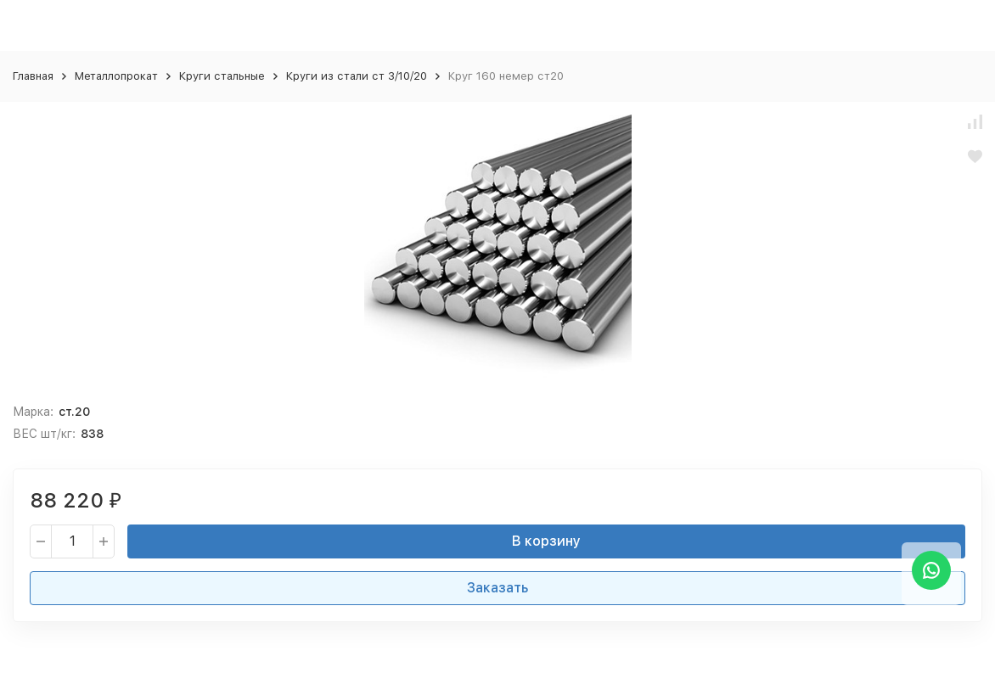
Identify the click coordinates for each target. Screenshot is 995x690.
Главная (33, 76)
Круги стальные (222, 76)
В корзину (546, 541)
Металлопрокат (116, 76)
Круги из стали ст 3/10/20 (356, 76)
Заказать (497, 588)
